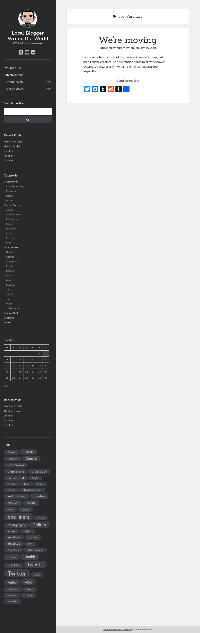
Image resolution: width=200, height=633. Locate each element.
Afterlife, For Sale (13, 141)
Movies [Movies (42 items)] (13, 503)
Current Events (14, 82)
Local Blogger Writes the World (27, 36)
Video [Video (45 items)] (12, 582)
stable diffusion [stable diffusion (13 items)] (35, 550)
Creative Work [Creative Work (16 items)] (16, 471)
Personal (11, 228)
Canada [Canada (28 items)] (28, 452)
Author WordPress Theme (117, 629)
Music (9, 280)
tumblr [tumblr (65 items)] (29, 556)
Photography (13, 191)
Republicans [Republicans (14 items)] (14, 537)
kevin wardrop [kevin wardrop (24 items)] (17, 496)
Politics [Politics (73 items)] (39, 524)
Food (9, 266)
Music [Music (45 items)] (31, 503)
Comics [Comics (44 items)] (31, 459)
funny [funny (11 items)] (40, 484)
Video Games (13, 308)
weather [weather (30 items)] (13, 589)
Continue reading (127, 80)
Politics (10, 233)
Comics (10, 256)
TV (7, 298)
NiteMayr (123, 47)
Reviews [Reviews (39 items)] (14, 544)
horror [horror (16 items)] (11, 489)
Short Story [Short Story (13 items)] (13, 550)
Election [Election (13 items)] (12, 484)
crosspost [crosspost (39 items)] (39, 471)
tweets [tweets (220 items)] (35, 564)
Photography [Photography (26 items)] (16, 525)
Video (9, 303)
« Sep (6, 386)
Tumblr (10, 294)
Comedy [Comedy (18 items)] (13, 458)
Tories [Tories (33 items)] (12, 557)
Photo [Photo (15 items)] (41, 517)
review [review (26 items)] (33, 537)
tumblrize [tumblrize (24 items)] (14, 565)
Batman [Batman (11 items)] (11, 452)
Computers (12, 261)
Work (9, 242)
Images (10, 270)
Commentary (13, 214)
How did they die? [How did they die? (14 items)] (32, 489)
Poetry (9, 195)
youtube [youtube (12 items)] (12, 595)
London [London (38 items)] (39, 496)
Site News (11, 237)
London (10, 223)
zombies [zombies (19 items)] (12, 601)
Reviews (10, 284)
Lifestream (12, 219)
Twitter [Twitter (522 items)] (17, 573)
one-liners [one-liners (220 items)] (18, 517)
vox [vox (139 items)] (28, 582)
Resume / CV (12, 68)
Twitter (7, 322)
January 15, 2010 (145, 47)
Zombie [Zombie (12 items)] (28, 595)
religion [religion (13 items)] (27, 531)
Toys (8, 289)
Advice (9, 209)
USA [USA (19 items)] (37, 574)
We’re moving (128, 40)
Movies (10, 275)
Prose (9, 200)
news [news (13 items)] (10, 509)
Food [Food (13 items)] (26, 484)
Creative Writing (14, 186)
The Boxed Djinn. (13, 146)
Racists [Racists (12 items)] (11, 531)
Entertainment (13, 75)
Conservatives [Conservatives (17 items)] (16, 464)
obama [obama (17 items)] (25, 509)
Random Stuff (11, 313)
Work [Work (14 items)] (30, 589)
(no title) (8, 151)
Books (9, 252)
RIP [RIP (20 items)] (30, 544)
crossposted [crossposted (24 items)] (16, 478)
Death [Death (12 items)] (35, 478)
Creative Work (14, 89)
